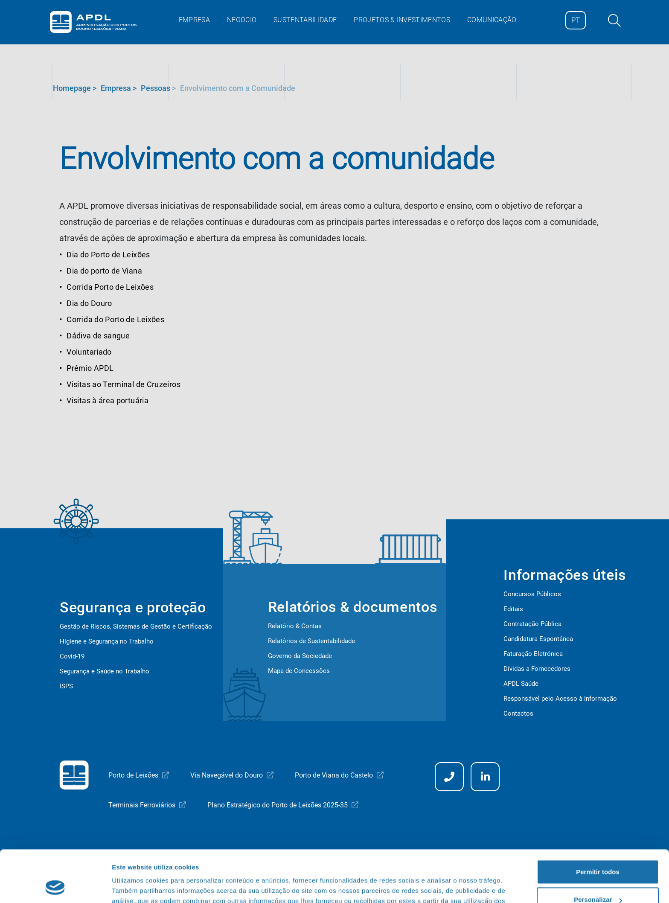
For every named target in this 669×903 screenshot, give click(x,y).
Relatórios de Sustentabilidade (311, 641)
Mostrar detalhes (138, 886)
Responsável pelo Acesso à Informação (560, 698)
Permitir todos (598, 823)
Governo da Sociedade (300, 656)
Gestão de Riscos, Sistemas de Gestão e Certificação (136, 626)
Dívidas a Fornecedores (536, 669)
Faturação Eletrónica (533, 654)
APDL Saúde (520, 683)
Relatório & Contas (295, 626)
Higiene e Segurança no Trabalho (107, 641)
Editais (513, 609)
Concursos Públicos (532, 594)
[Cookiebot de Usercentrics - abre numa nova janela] (55, 886)
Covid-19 (72, 656)
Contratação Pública (532, 624)
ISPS (66, 686)
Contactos (518, 713)
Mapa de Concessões (299, 671)
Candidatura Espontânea (538, 639)
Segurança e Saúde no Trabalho (104, 671)
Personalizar (598, 851)
